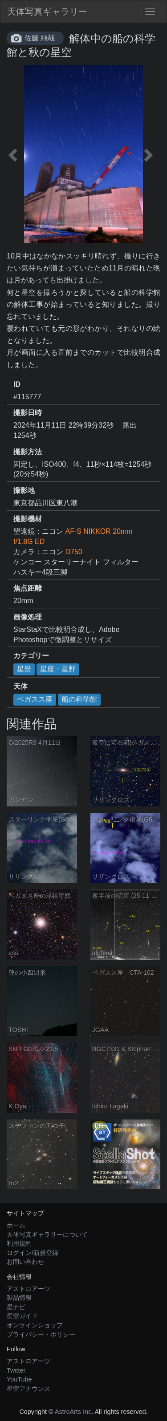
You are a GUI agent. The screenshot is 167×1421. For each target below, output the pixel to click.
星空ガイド (22, 1315)
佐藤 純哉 (39, 38)
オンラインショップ (35, 1325)
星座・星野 (58, 669)
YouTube (19, 1379)
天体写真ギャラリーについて (47, 1234)
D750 (73, 552)
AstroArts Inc (73, 1411)
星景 (24, 669)
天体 (20, 686)
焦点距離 (27, 588)
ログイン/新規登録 (32, 1252)
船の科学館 (79, 699)
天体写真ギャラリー (47, 11)
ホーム (16, 1225)
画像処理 (27, 617)
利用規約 (19, 1243)
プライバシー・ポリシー (41, 1334)
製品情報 (19, 1297)
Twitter (16, 1370)
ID (16, 384)
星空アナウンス (28, 1388)
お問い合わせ (25, 1261)
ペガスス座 (35, 699)
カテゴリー (31, 655)
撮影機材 (27, 519)
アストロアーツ (28, 1288)
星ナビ (16, 1306)
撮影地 (24, 490)
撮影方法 (27, 452)
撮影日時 (27, 413)
